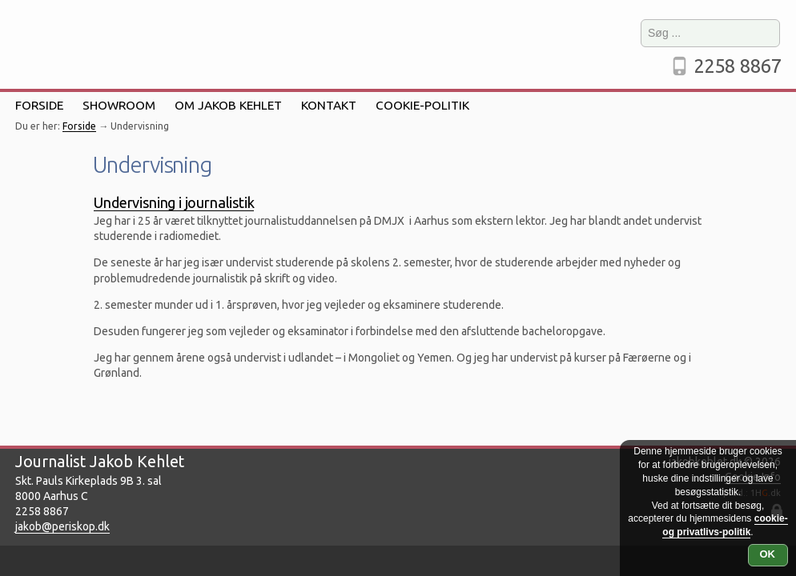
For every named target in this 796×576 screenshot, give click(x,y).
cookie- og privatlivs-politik (724, 525)
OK (768, 554)
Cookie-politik (422, 105)
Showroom (118, 105)
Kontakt (328, 105)
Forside (39, 105)
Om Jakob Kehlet (228, 105)
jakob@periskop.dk (62, 526)
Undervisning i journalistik (174, 202)
